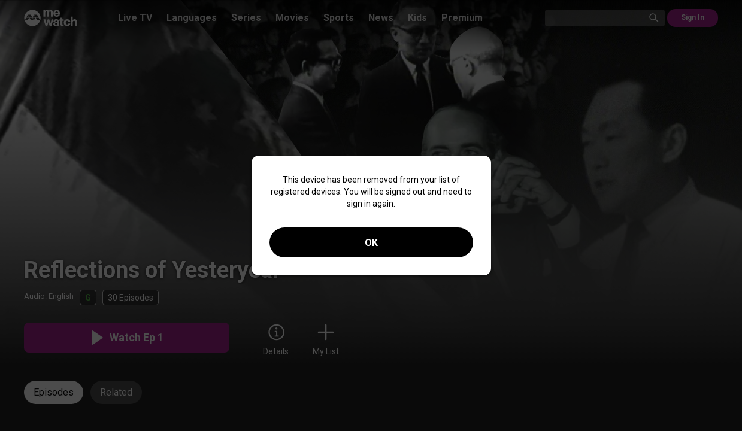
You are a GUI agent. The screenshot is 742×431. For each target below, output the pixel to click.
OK (371, 242)
